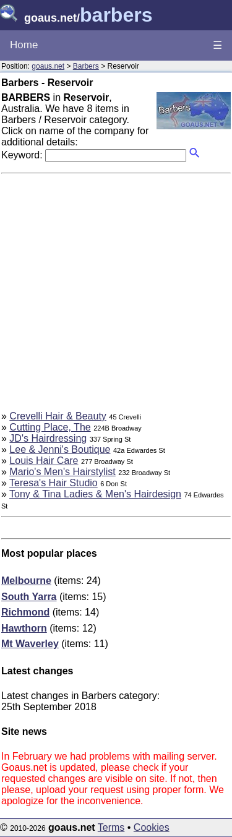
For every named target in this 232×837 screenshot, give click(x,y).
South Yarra (29, 596)
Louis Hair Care (43, 460)
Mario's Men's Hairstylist (62, 471)
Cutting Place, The (49, 427)
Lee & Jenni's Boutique (59, 449)
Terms (111, 827)
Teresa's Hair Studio (53, 483)
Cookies (152, 827)
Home (24, 45)
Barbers (86, 66)
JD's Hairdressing (48, 438)
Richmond (25, 612)
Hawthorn (24, 628)
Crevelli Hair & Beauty (57, 416)
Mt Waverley (30, 643)
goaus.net (48, 66)
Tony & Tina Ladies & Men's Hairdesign (95, 494)
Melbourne (26, 580)
